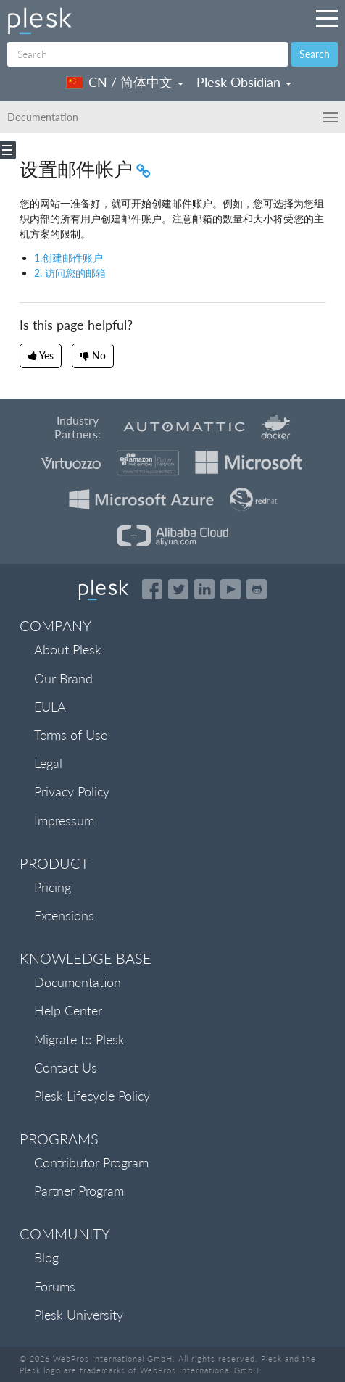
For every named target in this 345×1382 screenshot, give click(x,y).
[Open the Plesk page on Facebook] (152, 589)
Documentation (77, 982)
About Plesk (67, 649)
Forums (54, 1286)
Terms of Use (70, 735)
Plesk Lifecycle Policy (92, 1096)
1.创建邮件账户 (68, 257)
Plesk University (78, 1315)
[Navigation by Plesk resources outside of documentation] (327, 18)
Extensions (64, 915)
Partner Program (79, 1191)
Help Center (68, 1010)
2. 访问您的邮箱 (70, 273)
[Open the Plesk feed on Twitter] (178, 589)
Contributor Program (91, 1162)
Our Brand (63, 678)
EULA (50, 707)
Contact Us (65, 1067)
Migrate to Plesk (79, 1039)
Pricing (52, 887)
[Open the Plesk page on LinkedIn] (204, 589)
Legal (48, 763)
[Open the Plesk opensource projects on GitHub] (256, 589)
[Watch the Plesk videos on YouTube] (230, 589)
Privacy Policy (71, 791)
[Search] (147, 54)
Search (314, 54)
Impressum (64, 820)
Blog (46, 1257)
